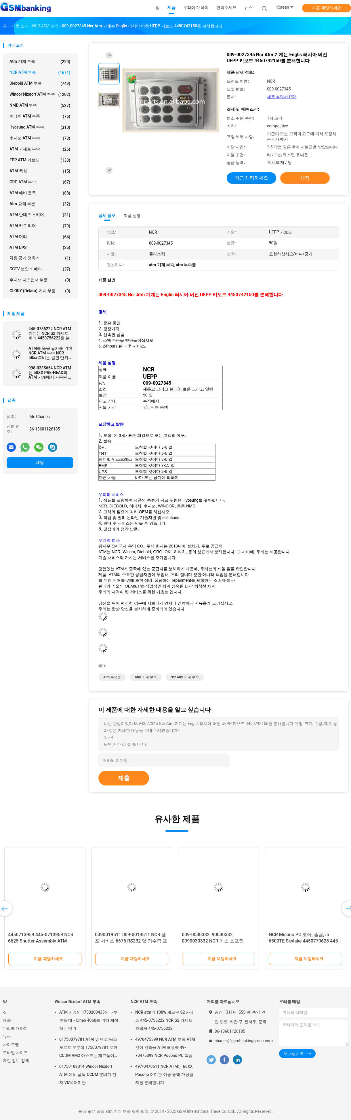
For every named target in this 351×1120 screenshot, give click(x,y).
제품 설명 (132, 215)
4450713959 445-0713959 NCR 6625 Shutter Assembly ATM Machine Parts (40, 941)
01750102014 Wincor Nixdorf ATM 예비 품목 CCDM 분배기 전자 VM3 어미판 (87, 1074)
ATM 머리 (39, 237)
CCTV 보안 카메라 (39, 269)
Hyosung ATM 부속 (39, 127)
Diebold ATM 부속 (39, 83)
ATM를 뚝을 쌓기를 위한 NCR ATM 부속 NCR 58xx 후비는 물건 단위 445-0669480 (50, 353)
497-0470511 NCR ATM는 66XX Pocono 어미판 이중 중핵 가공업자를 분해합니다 (164, 1074)
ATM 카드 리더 (39, 226)
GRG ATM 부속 (39, 182)
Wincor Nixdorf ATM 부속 (39, 94)
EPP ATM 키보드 (39, 160)
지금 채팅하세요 (326, 7)
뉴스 (7, 1036)
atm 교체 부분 (39, 204)
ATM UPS (39, 247)
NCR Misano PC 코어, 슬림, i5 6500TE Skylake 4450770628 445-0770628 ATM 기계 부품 (304, 941)
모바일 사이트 (15, 1052)
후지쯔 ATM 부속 (39, 138)
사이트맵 (11, 1044)
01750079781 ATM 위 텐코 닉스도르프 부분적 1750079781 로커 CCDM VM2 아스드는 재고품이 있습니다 (88, 1048)
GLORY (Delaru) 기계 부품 (39, 291)
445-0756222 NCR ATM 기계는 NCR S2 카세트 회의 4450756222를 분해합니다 (49, 333)
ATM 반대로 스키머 (39, 215)
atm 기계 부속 (39, 62)
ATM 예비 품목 (39, 193)
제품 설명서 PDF (282, 97)
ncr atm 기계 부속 (185, 677)
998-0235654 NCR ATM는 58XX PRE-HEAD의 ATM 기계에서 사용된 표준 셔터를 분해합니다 (50, 372)
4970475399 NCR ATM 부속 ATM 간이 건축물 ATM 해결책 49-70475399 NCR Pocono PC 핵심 (165, 1047)
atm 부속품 (112, 677)
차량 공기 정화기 (39, 258)
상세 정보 (107, 215)
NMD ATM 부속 (39, 105)
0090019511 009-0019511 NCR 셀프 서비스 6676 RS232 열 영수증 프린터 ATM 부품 (131, 941)
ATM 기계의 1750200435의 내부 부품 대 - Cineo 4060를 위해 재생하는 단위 (88, 1020)
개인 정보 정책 (16, 1060)
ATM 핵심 (39, 171)
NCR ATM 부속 (39, 72)
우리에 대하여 (15, 1028)
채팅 (40, 462)
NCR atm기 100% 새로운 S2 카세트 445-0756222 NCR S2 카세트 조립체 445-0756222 (164, 1020)
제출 (123, 778)
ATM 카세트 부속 (39, 149)
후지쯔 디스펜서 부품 (39, 280)
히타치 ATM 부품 (39, 116)
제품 (7, 1020)
